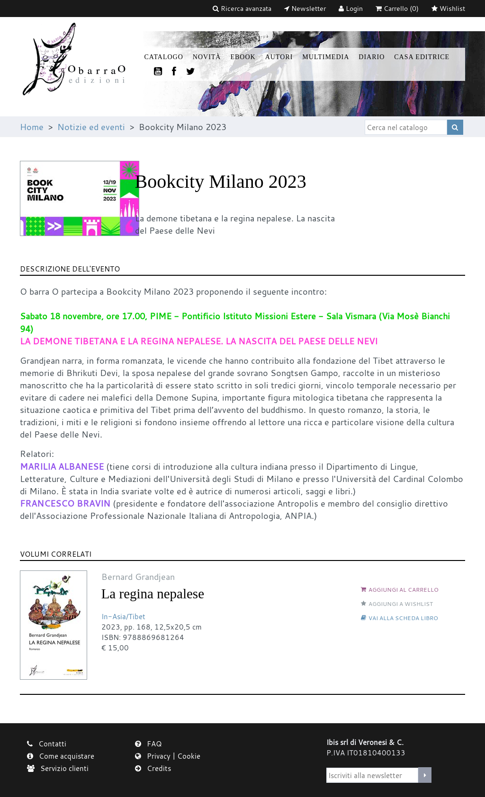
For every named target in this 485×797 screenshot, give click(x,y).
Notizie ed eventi (91, 126)
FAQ (148, 743)
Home (32, 126)
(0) (397, 8)
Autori (279, 57)
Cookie (188, 756)
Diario (372, 57)
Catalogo (163, 57)
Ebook (242, 57)
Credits (153, 768)
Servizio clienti (58, 768)
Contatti (46, 743)
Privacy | (156, 756)
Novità (207, 57)
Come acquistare (60, 756)
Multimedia (325, 57)
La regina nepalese (152, 593)
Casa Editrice (421, 57)
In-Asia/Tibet (123, 616)
